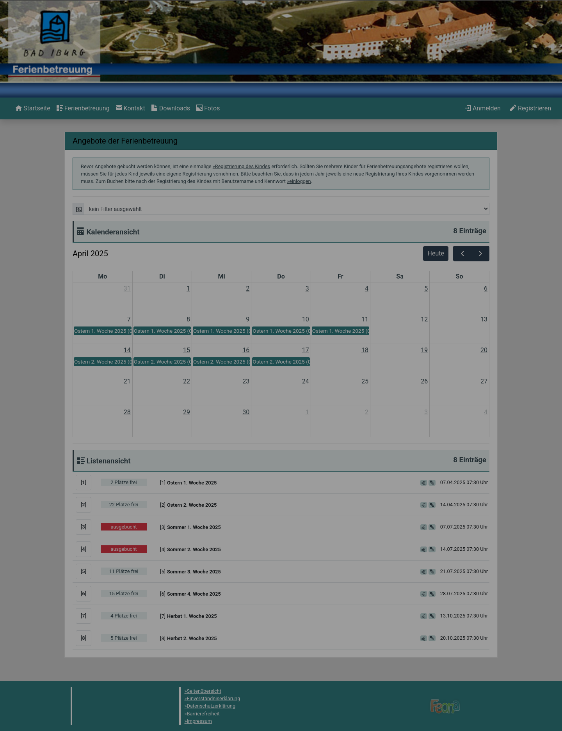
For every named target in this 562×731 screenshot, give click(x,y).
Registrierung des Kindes (242, 166)
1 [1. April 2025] (188, 288)
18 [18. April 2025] (364, 350)
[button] (285, 482)
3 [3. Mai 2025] (426, 412)
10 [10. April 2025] (305, 319)
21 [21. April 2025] (127, 381)
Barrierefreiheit (203, 714)
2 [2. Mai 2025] (366, 412)
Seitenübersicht (204, 691)
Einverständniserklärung (213, 698)
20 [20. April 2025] (483, 350)
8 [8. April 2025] (188, 319)
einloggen (300, 181)
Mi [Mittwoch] (221, 276)
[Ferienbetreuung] (83, 108)
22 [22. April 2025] (186, 381)
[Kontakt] (130, 108)
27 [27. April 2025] (483, 381)
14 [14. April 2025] (127, 350)
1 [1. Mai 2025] (307, 412)
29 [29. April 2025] (186, 412)
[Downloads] (170, 108)
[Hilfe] (208, 108)
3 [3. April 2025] (307, 288)
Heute (436, 253)
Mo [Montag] (102, 276)
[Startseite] (32, 108)
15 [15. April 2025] (186, 350)
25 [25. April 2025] (364, 381)
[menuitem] (32, 108)
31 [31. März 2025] (127, 288)
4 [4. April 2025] (366, 288)
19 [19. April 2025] (424, 350)
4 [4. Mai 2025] (485, 412)
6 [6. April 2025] (485, 288)
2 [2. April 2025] (247, 288)
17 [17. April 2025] (305, 350)
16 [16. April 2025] (245, 350)
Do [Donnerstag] (281, 276)
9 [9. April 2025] (247, 319)
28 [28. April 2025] (127, 412)
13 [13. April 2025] (483, 319)
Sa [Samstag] (399, 276)
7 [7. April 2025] (129, 319)
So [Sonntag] (459, 276)
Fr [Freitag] (340, 276)
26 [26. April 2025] (424, 381)
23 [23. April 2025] (245, 381)
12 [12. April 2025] (424, 319)
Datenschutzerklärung (211, 706)
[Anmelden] (483, 108)
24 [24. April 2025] (305, 381)
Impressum (199, 721)
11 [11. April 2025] (364, 319)
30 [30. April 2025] (245, 412)
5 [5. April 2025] (426, 288)
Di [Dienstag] (162, 276)
